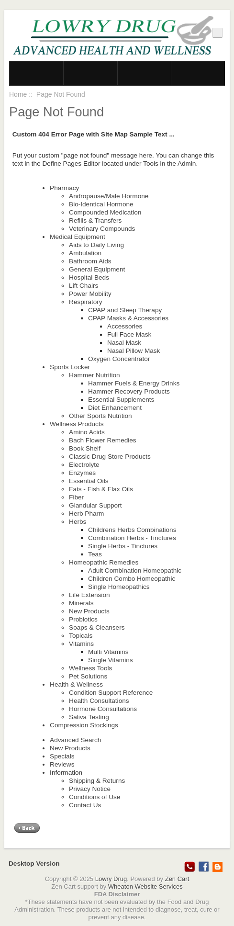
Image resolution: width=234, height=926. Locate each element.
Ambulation (85, 253)
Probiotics (83, 619)
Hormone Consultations (103, 708)
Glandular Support (95, 505)
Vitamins (81, 643)
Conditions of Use (94, 797)
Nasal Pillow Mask (133, 350)
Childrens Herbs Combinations (132, 529)
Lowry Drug (111, 878)
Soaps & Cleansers (96, 627)
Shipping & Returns (97, 780)
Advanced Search (75, 740)
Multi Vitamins (108, 651)
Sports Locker (70, 367)
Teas (95, 554)
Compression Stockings (84, 725)
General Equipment (97, 269)
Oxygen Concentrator (119, 358)
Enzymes (82, 472)
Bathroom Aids (90, 261)
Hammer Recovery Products (129, 391)
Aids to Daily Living (96, 244)
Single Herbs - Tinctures (122, 546)
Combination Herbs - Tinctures (132, 538)
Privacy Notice (90, 788)
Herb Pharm (86, 513)
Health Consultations (99, 700)
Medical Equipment (77, 236)
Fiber (76, 497)
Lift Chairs (83, 285)
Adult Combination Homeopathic (134, 570)
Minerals (81, 603)
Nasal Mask (124, 342)
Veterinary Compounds (102, 228)
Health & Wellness (76, 684)
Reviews (62, 764)
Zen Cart (177, 878)
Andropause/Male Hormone (108, 196)
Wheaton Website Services (145, 886)
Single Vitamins (110, 660)
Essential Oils (88, 481)
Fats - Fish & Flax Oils (101, 489)
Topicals (80, 635)
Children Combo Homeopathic (131, 578)
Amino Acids (87, 432)
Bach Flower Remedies (102, 440)
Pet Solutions (88, 676)
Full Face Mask (129, 334)
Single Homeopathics (118, 586)
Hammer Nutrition (94, 375)
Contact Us (85, 805)
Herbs (77, 521)
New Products (89, 611)
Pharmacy (64, 188)
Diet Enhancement (115, 407)
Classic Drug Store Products (110, 456)
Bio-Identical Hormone (101, 204)
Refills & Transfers (95, 220)
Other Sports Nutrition (100, 415)
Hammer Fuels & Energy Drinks (133, 383)
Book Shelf (84, 448)
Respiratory (85, 301)
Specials (62, 756)
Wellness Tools (90, 668)
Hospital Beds (89, 277)
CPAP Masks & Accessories (128, 318)
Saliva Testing (89, 717)
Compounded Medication (105, 212)
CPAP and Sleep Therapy (125, 310)
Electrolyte (84, 464)
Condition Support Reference (111, 692)
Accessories (124, 326)
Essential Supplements (121, 399)
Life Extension (89, 595)
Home (18, 94)
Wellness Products (76, 424)
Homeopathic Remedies (103, 562)
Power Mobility (90, 293)
